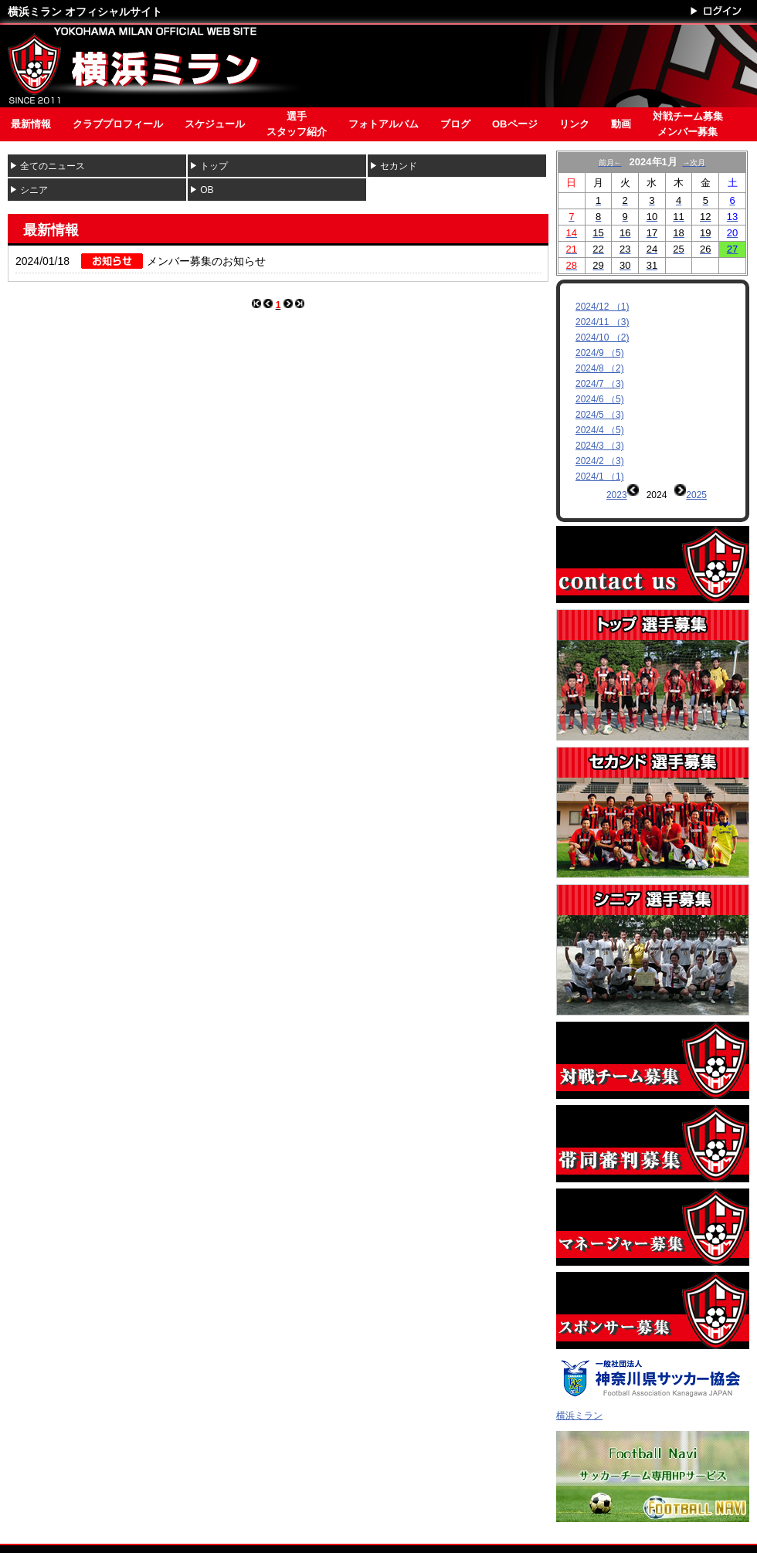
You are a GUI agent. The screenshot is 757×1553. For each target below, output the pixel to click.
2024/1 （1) (599, 476)
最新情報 (31, 124)
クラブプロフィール (118, 124)
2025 (696, 495)
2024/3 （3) (599, 445)
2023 (616, 495)
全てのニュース (52, 166)
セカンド (398, 166)
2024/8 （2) (599, 368)
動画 (621, 124)
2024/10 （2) (602, 337)
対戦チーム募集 (688, 125)
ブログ (455, 124)
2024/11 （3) (602, 322)
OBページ (515, 124)
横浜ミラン (579, 1380)
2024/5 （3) (599, 414)
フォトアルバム (383, 124)
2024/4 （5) (599, 430)
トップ (214, 166)
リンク (574, 124)
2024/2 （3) (599, 461)
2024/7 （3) (599, 383)
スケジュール (215, 124)
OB (206, 190)
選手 (296, 125)
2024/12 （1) (602, 306)
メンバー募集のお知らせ (206, 261)
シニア (34, 190)
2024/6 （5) (599, 399)
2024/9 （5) (599, 353)
